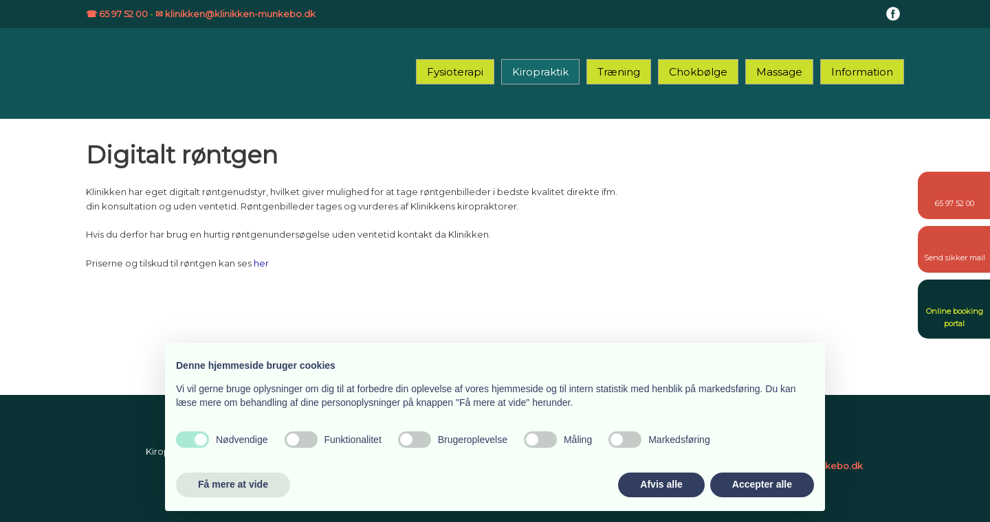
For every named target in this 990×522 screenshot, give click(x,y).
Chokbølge (698, 71)
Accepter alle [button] (762, 484)
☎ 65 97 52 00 (117, 13)
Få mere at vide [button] (233, 484)
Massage (779, 71)
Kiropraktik (540, 71)
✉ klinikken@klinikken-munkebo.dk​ (235, 13)
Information (862, 71)
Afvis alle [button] (661, 484)
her (261, 263)
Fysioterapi (455, 71)
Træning (618, 71)
